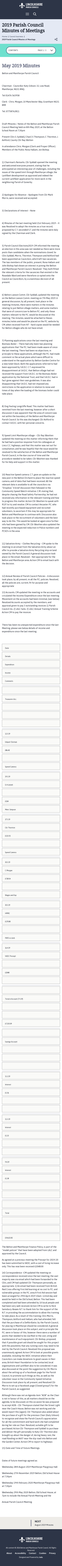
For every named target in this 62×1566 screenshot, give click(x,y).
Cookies (42, 1553)
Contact (32, 1553)
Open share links (56, 39)
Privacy (52, 1553)
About (9, 1553)
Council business (16, 36)
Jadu (41, 1557)
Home (4, 36)
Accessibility (20, 1553)
